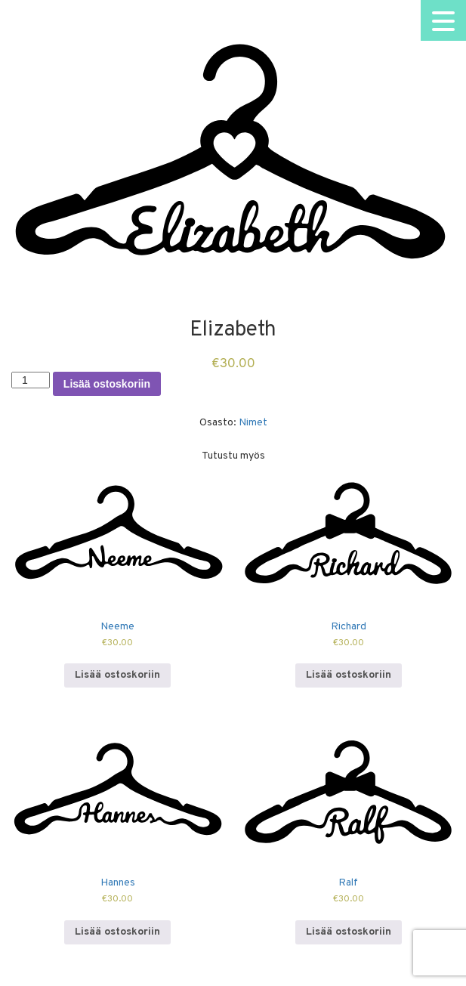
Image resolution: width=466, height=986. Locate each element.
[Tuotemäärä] (30, 380)
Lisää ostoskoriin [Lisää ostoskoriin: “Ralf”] (348, 932)
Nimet (253, 422)
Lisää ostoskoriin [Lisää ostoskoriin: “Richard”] (348, 675)
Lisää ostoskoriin (106, 384)
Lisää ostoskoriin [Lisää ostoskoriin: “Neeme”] (117, 675)
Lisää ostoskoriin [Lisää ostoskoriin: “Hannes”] (117, 932)
